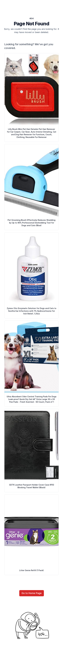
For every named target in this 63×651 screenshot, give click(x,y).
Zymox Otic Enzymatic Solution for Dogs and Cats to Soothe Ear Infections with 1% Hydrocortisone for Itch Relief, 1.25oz (31, 311)
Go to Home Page (32, 593)
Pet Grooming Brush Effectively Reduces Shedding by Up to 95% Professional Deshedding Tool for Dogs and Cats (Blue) (31, 223)
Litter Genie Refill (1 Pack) (31, 570)
